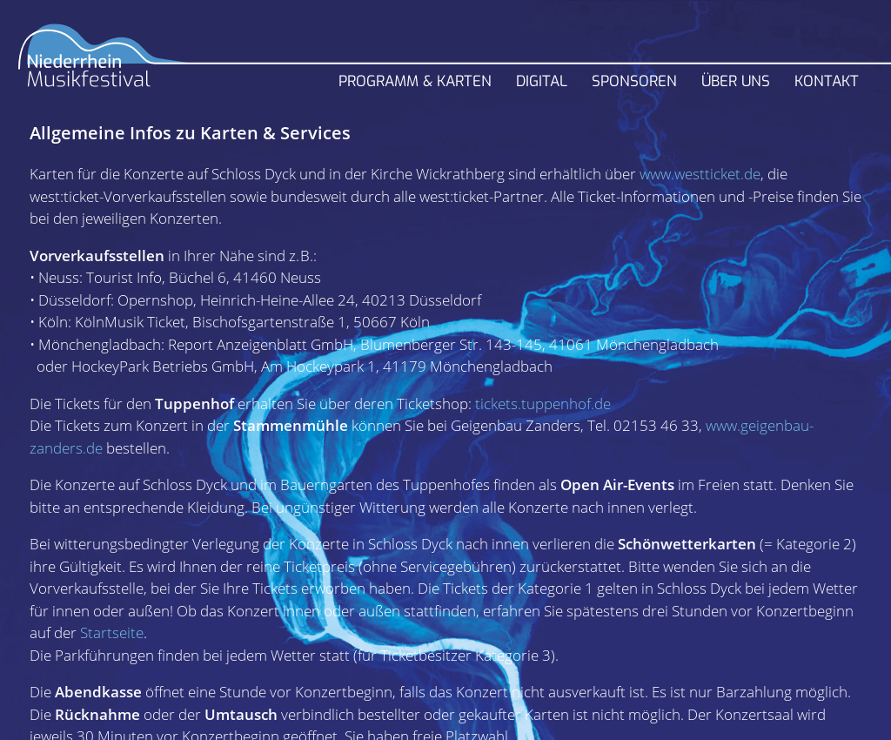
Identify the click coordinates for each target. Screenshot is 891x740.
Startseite (112, 632)
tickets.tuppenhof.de (543, 404)
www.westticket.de (700, 174)
